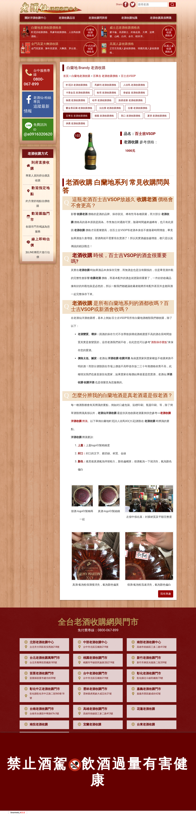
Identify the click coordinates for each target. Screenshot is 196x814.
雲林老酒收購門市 (91, 689)
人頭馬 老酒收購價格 (134, 85)
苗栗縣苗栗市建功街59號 (39, 678)
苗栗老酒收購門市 (38, 673)
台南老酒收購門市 (38, 709)
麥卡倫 (113, 32)
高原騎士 (123, 32)
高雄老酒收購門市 (91, 709)
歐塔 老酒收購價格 (106, 92)
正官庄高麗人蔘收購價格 (122, 48)
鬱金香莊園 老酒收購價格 (79, 108)
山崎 (116, 36)
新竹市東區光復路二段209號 (148, 663)
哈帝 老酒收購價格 (101, 100)
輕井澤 (139, 36)
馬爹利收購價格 (58, 32)
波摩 (152, 32)
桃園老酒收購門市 (91, 658)
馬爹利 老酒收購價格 (105, 85)
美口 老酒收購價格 (130, 115)
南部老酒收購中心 (145, 642)
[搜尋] (172, 4)
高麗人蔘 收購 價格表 (169, 49)
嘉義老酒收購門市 (145, 689)
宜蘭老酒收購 (88, 724)
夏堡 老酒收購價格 (157, 115)
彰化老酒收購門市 (145, 673)
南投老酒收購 (35, 724)
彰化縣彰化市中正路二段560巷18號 (43, 695)
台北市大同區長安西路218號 (41, 647)
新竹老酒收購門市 (145, 658)
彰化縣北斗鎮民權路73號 (146, 678)
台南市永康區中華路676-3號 (41, 714)
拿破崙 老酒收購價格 (134, 92)
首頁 (66, 76)
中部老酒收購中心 (91, 642)
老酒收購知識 (129, 17)
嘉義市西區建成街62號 (145, 694)
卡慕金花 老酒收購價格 (78, 92)
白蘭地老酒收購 (80, 76)
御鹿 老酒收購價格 (75, 100)
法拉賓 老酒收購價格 (110, 108)
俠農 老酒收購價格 (75, 123)
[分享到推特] (132, 4)
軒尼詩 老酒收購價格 (77, 85)
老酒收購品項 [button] (67, 17)
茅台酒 (72, 48)
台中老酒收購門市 (91, 673)
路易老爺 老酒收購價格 (131, 100)
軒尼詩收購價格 (39, 32)
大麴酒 (62, 48)
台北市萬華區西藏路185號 (40, 663)
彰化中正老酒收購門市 (41, 689)
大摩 (145, 32)
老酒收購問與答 (98, 17)
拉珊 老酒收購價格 (137, 108)
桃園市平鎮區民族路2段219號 (95, 663)
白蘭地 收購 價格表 (90, 32)
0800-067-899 (108, 630)
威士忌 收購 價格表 (169, 32)
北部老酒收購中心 (38, 642)
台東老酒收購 (142, 724)
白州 (123, 36)
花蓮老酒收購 (142, 709)
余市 (130, 36)
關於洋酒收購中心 (35, 17)
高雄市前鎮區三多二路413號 (148, 647)
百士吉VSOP (128, 76)
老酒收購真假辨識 (160, 17)
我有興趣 (165, 593)
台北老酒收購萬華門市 (41, 658)
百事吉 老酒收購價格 (105, 76)
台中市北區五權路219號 (92, 647)
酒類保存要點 (159, 342)
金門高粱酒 (37, 48)
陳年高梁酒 (51, 48)
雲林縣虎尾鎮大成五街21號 (94, 694)
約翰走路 (135, 32)
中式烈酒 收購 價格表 (90, 49)
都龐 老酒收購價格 (104, 115)
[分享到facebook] (125, 4)
